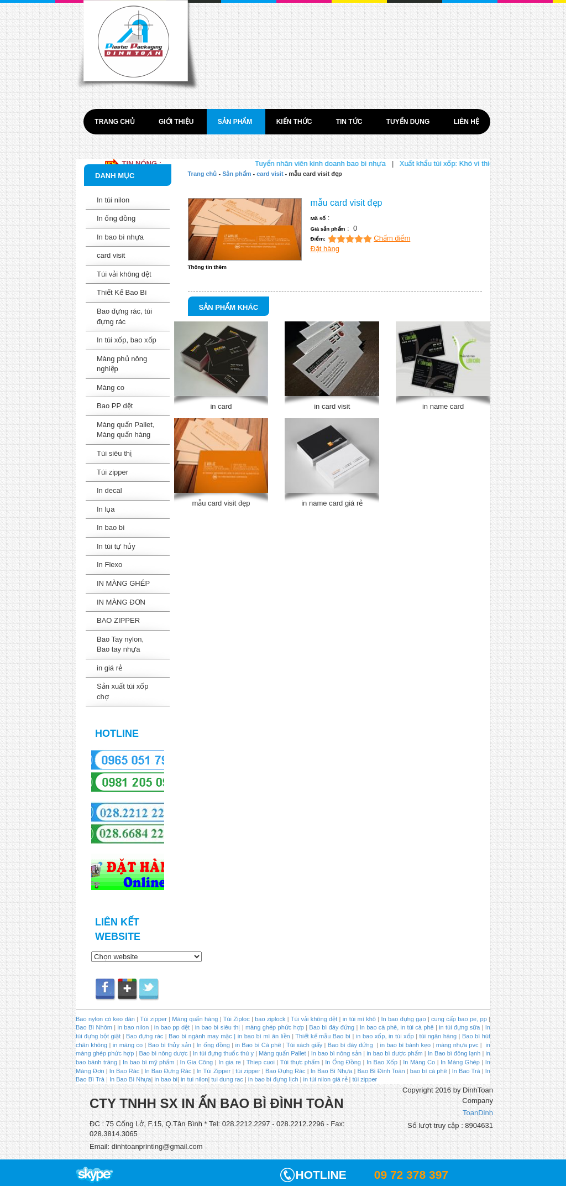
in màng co (127, 1045)
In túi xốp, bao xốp (126, 340)
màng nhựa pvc (457, 1045)
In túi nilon (113, 200)
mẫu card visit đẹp (221, 503)
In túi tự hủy (116, 546)
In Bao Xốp (381, 1062)
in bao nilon (132, 1027)
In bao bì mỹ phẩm (149, 1062)
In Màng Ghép (460, 1062)
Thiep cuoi (261, 1062)
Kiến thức (295, 122)
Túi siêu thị (114, 453)
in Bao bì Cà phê (258, 1045)
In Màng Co (419, 1062)
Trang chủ (116, 122)
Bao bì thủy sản (169, 1045)
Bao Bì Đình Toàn (381, 1071)
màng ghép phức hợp (274, 1027)
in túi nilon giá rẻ (325, 1079)
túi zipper (247, 1071)
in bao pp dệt (171, 1027)
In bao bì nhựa (120, 237)
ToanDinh (478, 1113)
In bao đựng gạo (403, 1019)
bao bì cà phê (428, 1071)
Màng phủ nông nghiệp (122, 364)
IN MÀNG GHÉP (123, 583)
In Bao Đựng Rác (167, 1071)
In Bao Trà (465, 1071)
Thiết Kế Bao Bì (122, 292)
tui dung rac (228, 1079)
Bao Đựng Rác (285, 1071)
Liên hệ (466, 122)
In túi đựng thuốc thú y (223, 1053)
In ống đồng (116, 218)
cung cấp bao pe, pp (459, 1019)
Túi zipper (112, 472)
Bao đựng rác (144, 1036)
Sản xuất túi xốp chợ (123, 691)
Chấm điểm (392, 238)
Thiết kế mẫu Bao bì (323, 1036)
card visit (111, 255)
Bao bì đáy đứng (331, 1027)
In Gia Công (195, 1062)
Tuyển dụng (409, 122)
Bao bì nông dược (163, 1053)
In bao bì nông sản (336, 1053)
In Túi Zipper (213, 1071)
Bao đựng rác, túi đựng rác (124, 316)
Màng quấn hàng (195, 1019)
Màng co (110, 387)
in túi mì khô (359, 1019)
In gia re (229, 1062)
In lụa (106, 509)
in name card (443, 406)
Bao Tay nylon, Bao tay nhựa (120, 644)
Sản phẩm (236, 122)
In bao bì (111, 527)
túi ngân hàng (437, 1036)
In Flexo (109, 564)
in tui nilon (194, 1079)
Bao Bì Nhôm (94, 1027)
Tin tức (350, 122)
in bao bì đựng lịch (273, 1079)
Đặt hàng (324, 249)
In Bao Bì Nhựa (332, 1071)
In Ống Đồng (343, 1062)
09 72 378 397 (411, 1174)
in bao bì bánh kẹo (405, 1045)
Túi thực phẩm (299, 1062)
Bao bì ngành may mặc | (201, 1036)
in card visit (332, 406)
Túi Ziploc (236, 1019)
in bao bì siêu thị (217, 1027)
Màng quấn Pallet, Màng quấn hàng (126, 429)
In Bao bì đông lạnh (454, 1053)
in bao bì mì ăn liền (262, 1036)
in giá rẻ (109, 668)
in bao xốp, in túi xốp (385, 1036)
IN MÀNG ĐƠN (121, 602)
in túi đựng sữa (458, 1027)
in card (221, 406)
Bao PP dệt (115, 406)
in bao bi (165, 1079)
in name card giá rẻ (332, 503)
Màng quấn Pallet (282, 1053)
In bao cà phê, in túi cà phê (397, 1027)
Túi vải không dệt (124, 274)
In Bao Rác (125, 1071)
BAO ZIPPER (118, 620)
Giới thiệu (177, 122)
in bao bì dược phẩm (394, 1053)
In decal (109, 490)
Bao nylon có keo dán (106, 1019)
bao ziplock (270, 1019)
